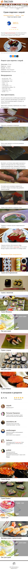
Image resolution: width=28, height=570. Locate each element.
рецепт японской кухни (10, 32)
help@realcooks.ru (14, 568)
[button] (26, 1)
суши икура (16, 247)
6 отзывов (14, 27)
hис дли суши (18, 442)
